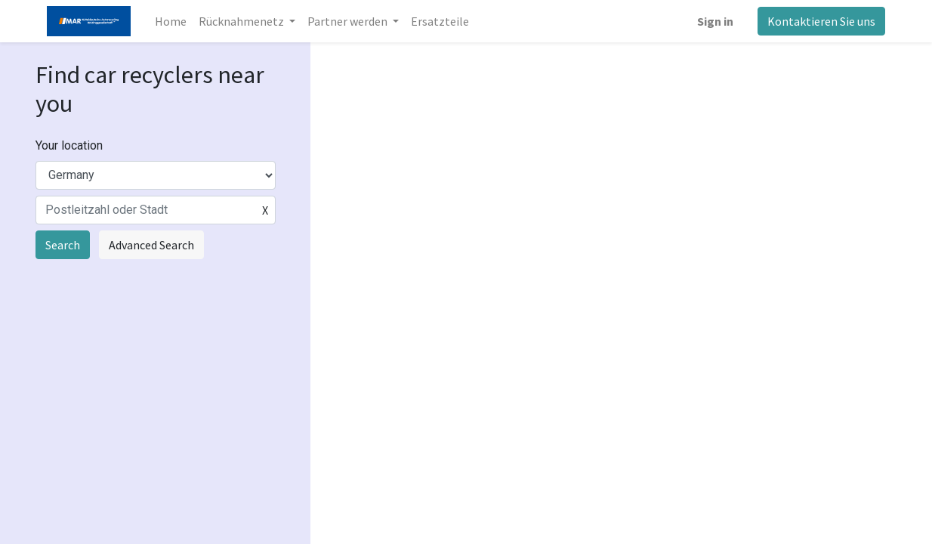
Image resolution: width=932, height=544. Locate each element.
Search (62, 244)
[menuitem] (171, 21)
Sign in (715, 21)
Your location (69, 145)
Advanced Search (151, 244)
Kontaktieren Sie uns (821, 21)
